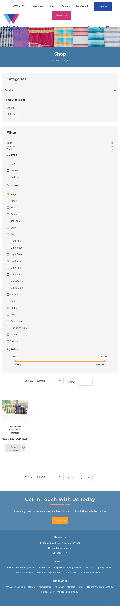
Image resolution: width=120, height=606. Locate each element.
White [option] (13, 334)
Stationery (12, 114)
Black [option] (13, 201)
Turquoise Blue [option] (18, 328)
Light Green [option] (16, 254)
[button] (60, 143)
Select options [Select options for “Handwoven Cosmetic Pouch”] (14, 449)
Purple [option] (14, 307)
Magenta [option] (15, 274)
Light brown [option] (16, 247)
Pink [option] (12, 301)
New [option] (12, 163)
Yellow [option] (14, 341)
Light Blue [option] (15, 241)
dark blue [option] (15, 220)
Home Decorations (14, 99)
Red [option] (12, 314)
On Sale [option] (14, 170)
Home (55, 60)
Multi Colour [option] (17, 281)
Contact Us (60, 520)
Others (10, 107)
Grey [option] (13, 234)
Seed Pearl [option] (16, 321)
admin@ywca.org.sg (62, 548)
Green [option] (13, 227)
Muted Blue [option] (16, 287)
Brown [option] (13, 214)
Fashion (9, 90)
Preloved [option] (15, 177)
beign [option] (13, 194)
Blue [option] (12, 207)
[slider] (15, 361)
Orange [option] (14, 294)
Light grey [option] (15, 261)
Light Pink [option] (15, 267)
